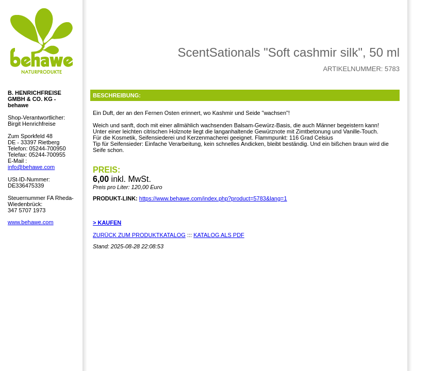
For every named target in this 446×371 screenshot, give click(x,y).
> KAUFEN (107, 223)
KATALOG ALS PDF (218, 235)
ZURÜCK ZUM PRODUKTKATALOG (139, 235)
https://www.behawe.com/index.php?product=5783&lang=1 (213, 198)
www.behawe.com (31, 222)
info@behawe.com (31, 167)
